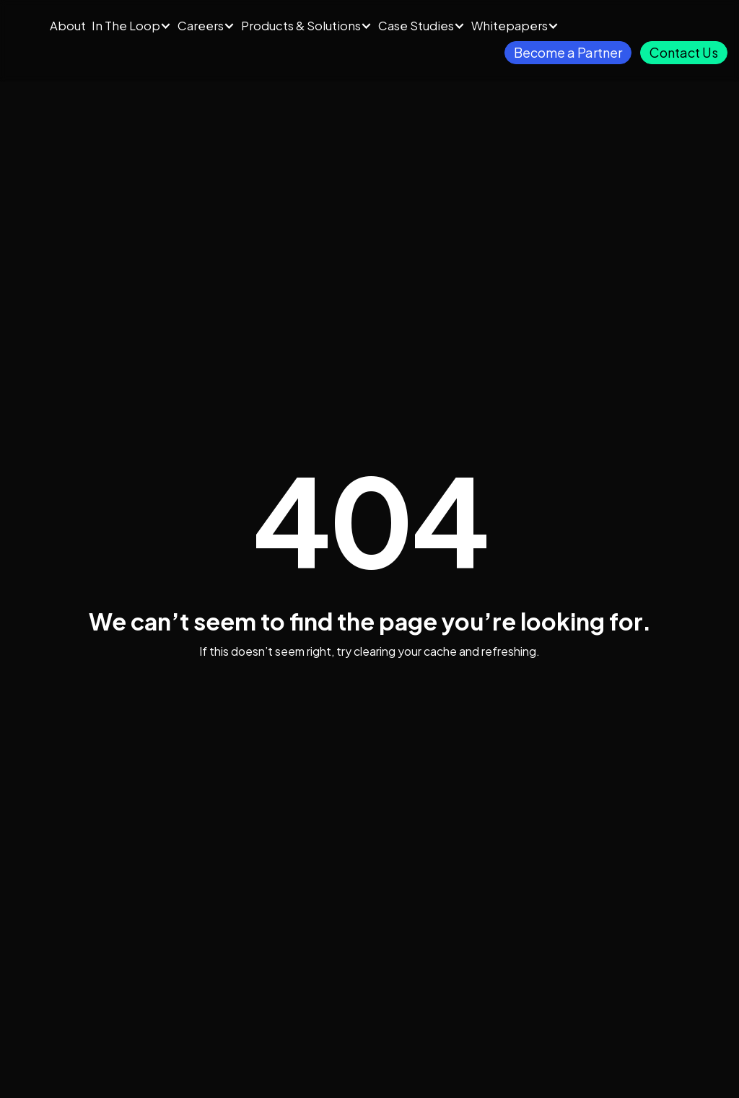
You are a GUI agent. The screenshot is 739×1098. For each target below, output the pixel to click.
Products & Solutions (301, 25)
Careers (201, 25)
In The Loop (126, 25)
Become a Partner (568, 52)
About (68, 25)
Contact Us (684, 52)
